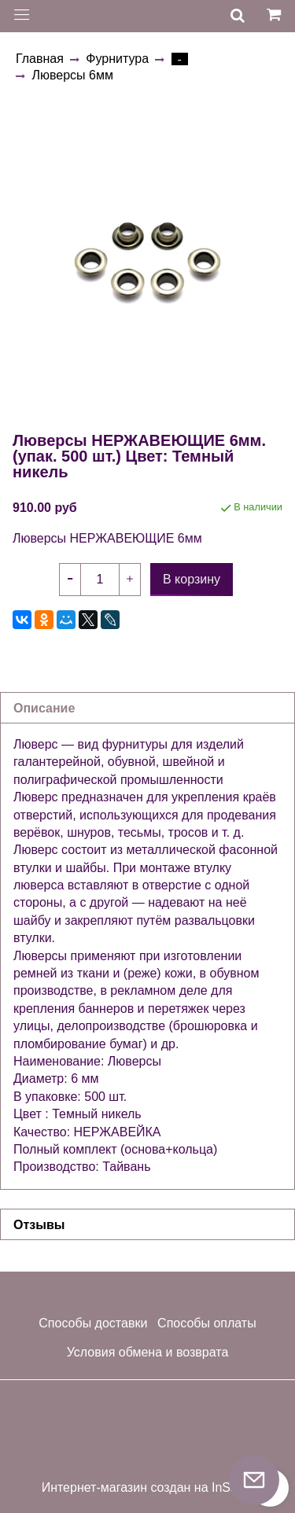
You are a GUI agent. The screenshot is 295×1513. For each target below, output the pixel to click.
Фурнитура (117, 58)
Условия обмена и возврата (148, 1352)
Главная (40, 58)
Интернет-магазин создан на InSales (148, 1488)
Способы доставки (93, 1323)
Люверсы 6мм (71, 75)
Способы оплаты (206, 1323)
